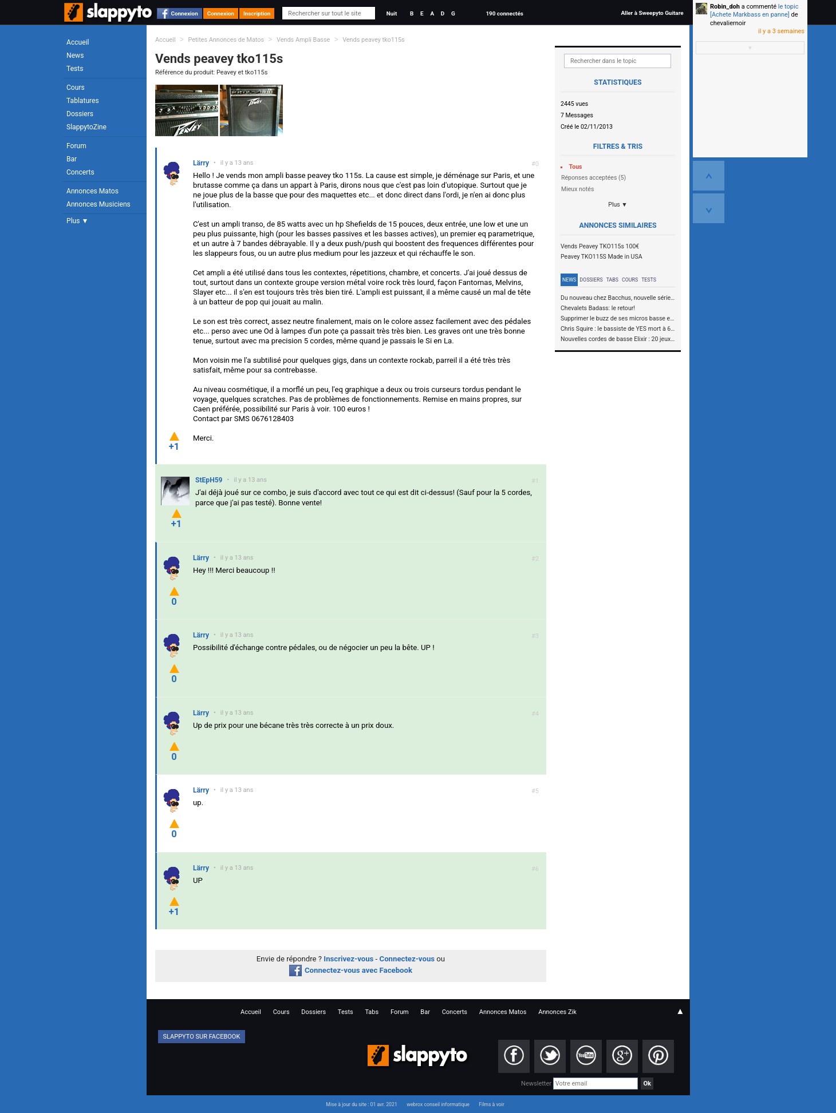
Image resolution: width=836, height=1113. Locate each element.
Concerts (80, 172)
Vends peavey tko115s (373, 39)
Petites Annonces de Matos (226, 39)
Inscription (257, 13)
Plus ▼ (77, 221)
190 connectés (504, 13)
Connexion (184, 13)
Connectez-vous (407, 958)
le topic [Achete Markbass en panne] (754, 10)
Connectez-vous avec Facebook (350, 970)
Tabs (612, 280)
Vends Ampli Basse (303, 39)
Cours (75, 88)
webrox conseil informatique (438, 1104)
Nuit (392, 13)
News (75, 56)
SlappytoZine (86, 127)
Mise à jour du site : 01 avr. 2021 (361, 1104)
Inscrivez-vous (348, 958)
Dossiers (79, 114)
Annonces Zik (557, 1012)
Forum (76, 146)
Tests (74, 69)
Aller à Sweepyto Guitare (652, 13)
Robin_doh (725, 6)
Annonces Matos (92, 191)
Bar (71, 159)
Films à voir (491, 1104)
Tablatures (82, 101)
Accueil (77, 42)
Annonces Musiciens (98, 204)
